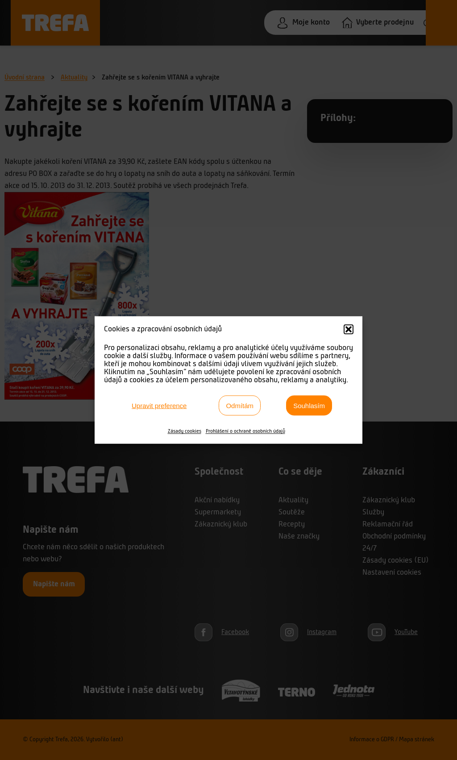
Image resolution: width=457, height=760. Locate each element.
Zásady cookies (184, 431)
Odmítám (239, 405)
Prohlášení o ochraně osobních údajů (245, 431)
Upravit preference (159, 405)
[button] (348, 329)
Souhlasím (309, 405)
